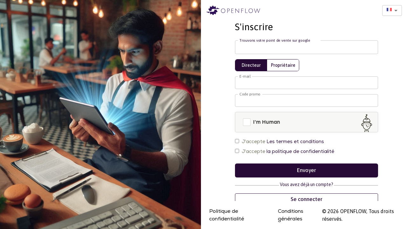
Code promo (249, 94)
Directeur (251, 65)
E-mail (245, 76)
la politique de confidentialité (300, 151)
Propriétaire (283, 65)
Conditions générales (290, 215)
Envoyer (306, 170)
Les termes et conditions (295, 141)
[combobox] (392, 10)
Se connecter (306, 199)
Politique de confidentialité (226, 215)
